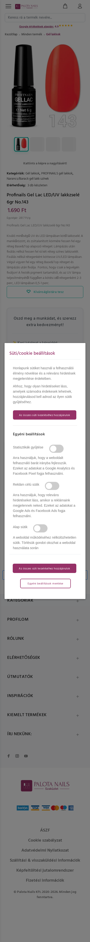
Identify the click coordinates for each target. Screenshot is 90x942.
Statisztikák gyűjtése (28, 447)
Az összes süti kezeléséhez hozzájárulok (44, 415)
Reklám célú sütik (26, 484)
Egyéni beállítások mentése (45, 583)
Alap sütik (20, 527)
